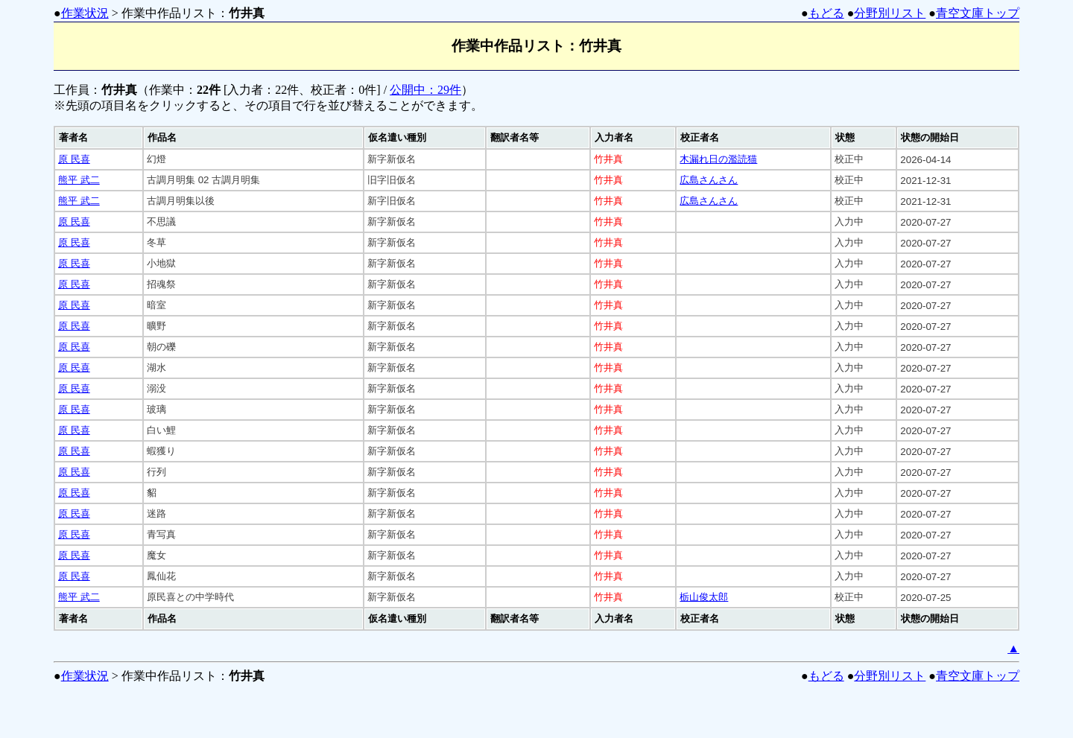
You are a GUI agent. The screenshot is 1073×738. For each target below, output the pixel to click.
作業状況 (85, 13)
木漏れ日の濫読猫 (718, 159)
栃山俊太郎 (704, 596)
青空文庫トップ (977, 13)
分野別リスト (889, 13)
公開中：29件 (425, 89)
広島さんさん (709, 179)
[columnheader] (98, 137)
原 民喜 (74, 159)
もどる (826, 13)
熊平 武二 (79, 179)
